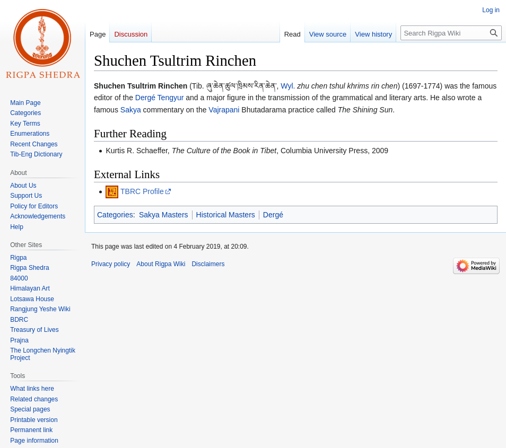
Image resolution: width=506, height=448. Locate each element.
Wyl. (288, 86)
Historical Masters (225, 214)
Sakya (130, 110)
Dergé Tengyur (159, 97)
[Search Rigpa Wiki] (451, 32)
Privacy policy (110, 264)
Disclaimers (207, 264)
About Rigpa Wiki (160, 264)
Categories (115, 214)
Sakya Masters (163, 214)
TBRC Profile (142, 191)
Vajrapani (223, 110)
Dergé (273, 214)
